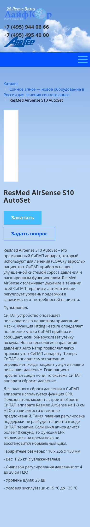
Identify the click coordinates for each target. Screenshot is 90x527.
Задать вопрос (29, 233)
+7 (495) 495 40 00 (26, 34)
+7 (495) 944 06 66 (26, 26)
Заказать (22, 217)
